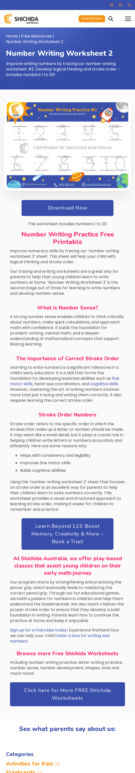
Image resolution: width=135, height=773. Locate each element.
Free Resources (36, 36)
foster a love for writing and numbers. (59, 638)
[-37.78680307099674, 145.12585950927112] (21, 19)
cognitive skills (104, 384)
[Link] (111, 4)
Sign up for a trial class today (38, 630)
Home (12, 36)
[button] (110, 19)
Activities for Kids (33, 764)
